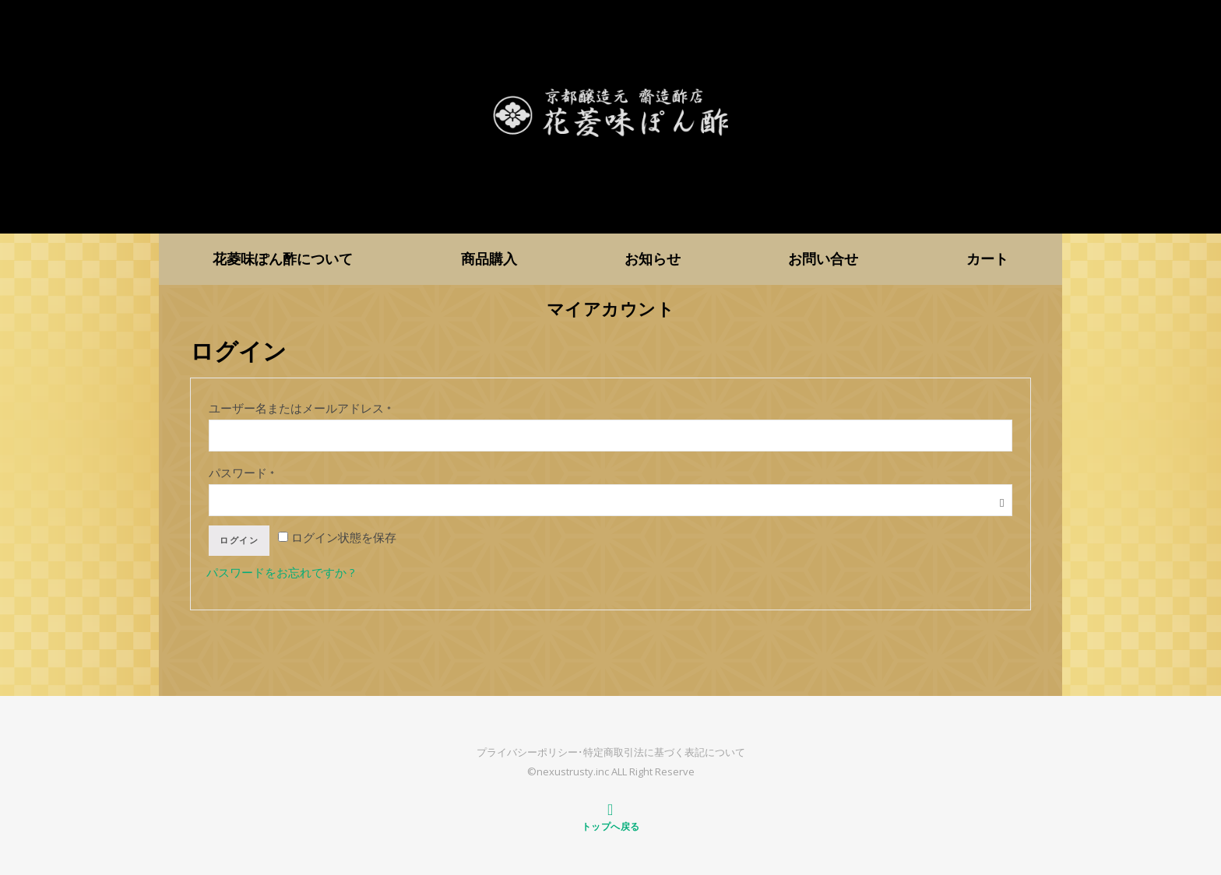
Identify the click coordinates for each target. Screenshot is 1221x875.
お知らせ (653, 258)
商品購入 (489, 258)
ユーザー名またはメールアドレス (300, 408)
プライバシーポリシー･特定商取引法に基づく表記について (611, 752)
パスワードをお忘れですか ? (280, 572)
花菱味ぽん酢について (283, 258)
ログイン (239, 540)
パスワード (242, 472)
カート (987, 258)
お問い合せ (823, 258)
